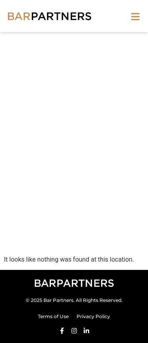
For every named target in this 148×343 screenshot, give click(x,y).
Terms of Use (53, 316)
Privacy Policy (93, 316)
